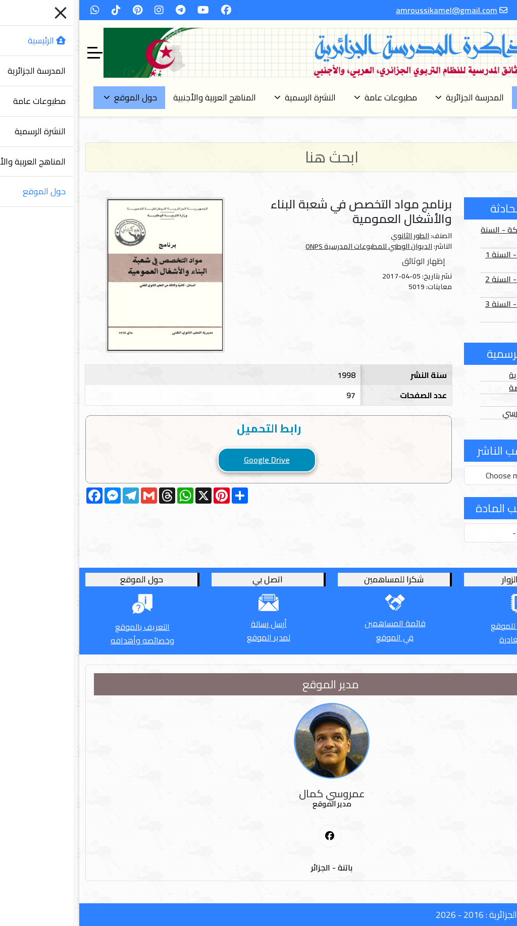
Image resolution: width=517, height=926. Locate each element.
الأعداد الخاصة (460, 387)
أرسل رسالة (196, 623)
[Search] (258, 157)
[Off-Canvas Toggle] (21, 53)
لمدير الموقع (195, 637)
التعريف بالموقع (69, 626)
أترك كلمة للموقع (448, 625)
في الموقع (321, 637)
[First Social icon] (256, 836)
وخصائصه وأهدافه (69, 640)
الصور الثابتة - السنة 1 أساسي (448, 260)
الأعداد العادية (460, 375)
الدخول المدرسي (457, 412)
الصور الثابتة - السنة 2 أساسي (448, 285)
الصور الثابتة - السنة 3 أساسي (448, 309)
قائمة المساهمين (321, 623)
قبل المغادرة (448, 639)
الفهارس (470, 400)
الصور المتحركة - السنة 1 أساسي (446, 235)
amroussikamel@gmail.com (373, 10)
